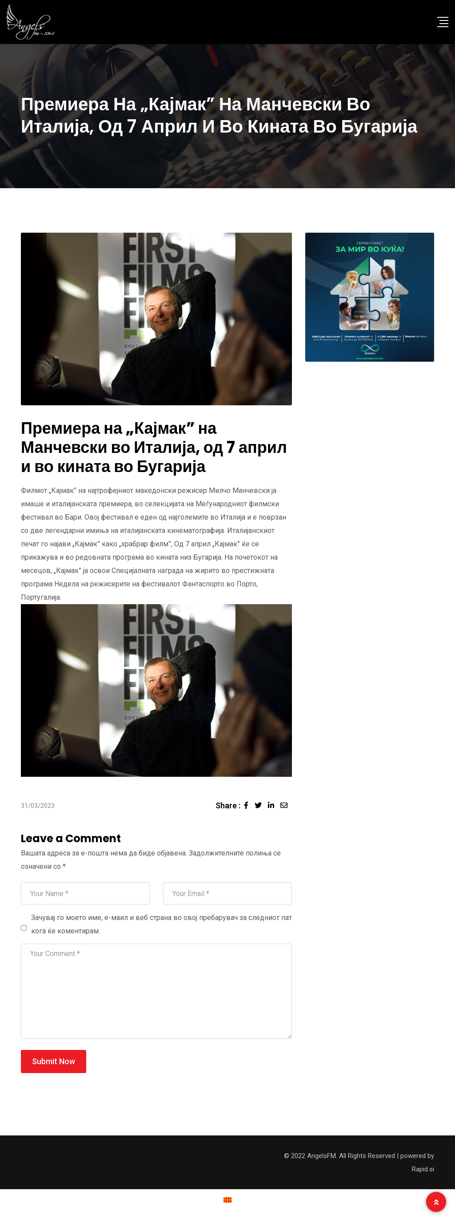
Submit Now (53, 1061)
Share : (228, 805)
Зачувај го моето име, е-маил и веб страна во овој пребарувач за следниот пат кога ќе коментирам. (161, 924)
